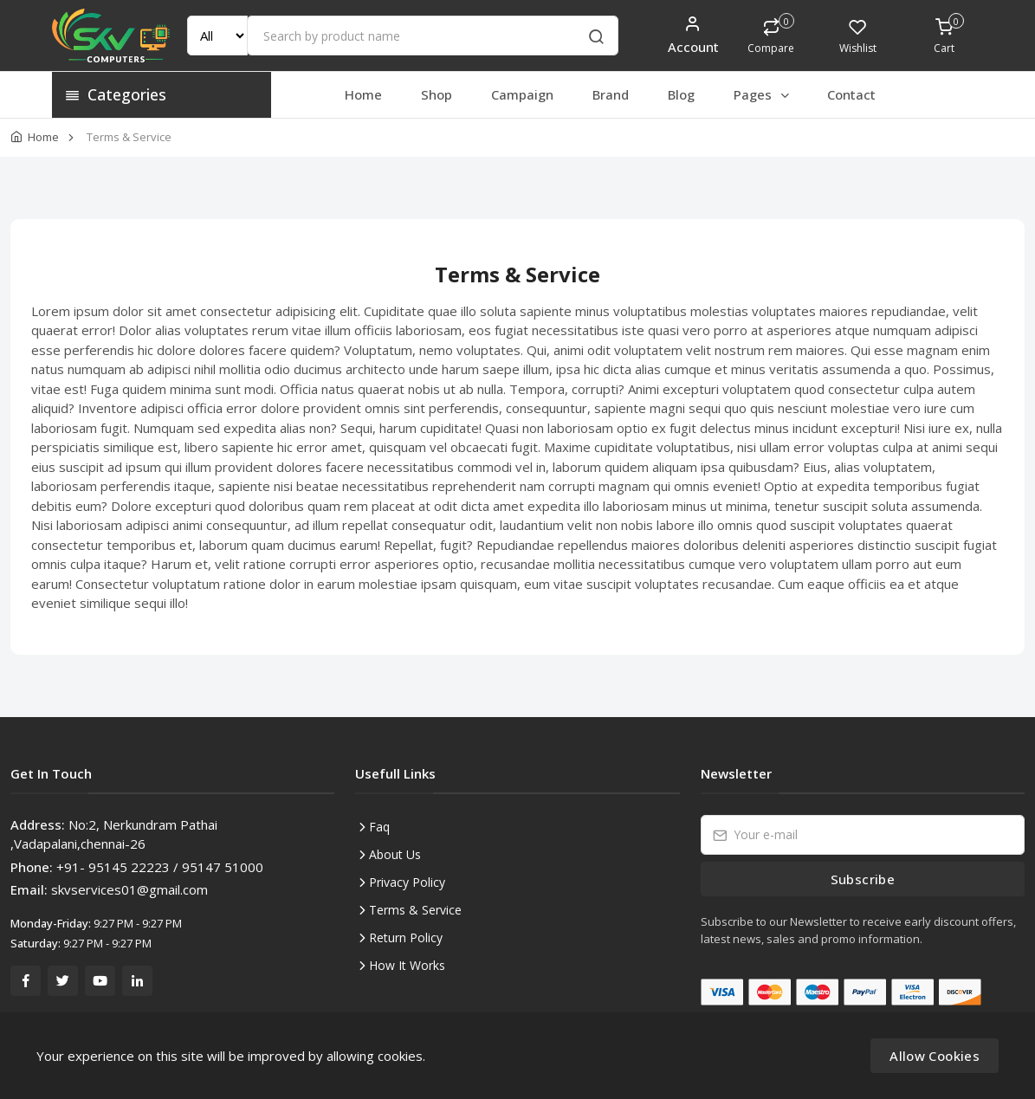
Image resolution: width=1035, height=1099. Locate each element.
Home (363, 94)
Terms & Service (415, 910)
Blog (681, 94)
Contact (851, 94)
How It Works (407, 965)
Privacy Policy (407, 882)
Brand (610, 94)
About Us (395, 854)
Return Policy (406, 937)
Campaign (522, 94)
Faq (379, 826)
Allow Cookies (934, 1055)
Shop (436, 94)
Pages (763, 94)
